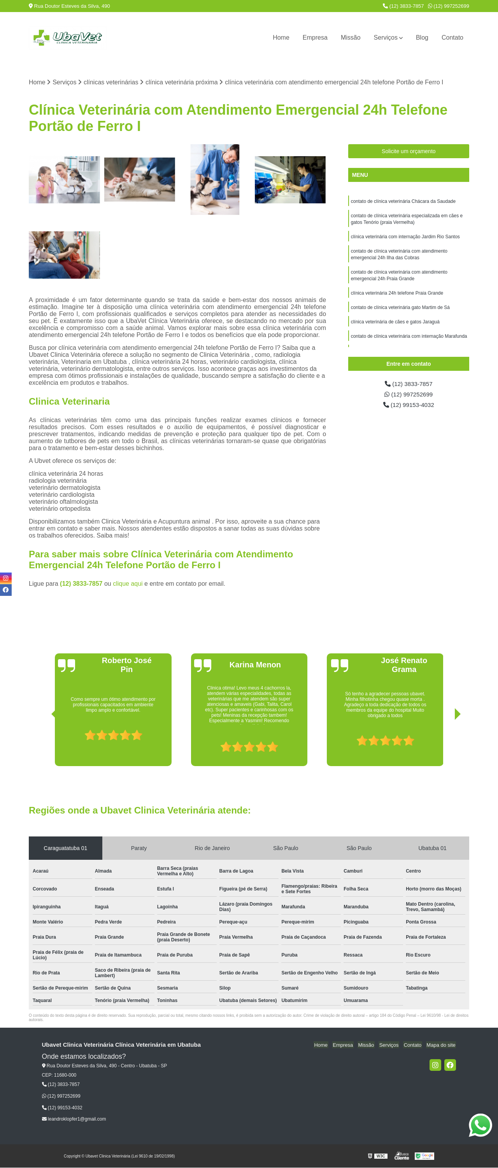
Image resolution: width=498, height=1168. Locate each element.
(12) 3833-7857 (403, 6)
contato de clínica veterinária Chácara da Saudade (403, 201)
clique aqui (128, 584)
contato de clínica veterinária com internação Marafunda (409, 341)
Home (281, 37)
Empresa (315, 37)
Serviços (386, 37)
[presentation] (43, 744)
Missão (351, 37)
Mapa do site (441, 1045)
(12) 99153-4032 (409, 406)
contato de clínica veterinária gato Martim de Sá (400, 311)
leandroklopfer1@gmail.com (74, 1119)
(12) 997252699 (448, 6)
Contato (452, 37)
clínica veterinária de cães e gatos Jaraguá (395, 326)
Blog (422, 37)
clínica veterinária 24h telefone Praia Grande (397, 296)
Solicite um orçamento (409, 151)
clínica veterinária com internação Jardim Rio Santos (405, 238)
